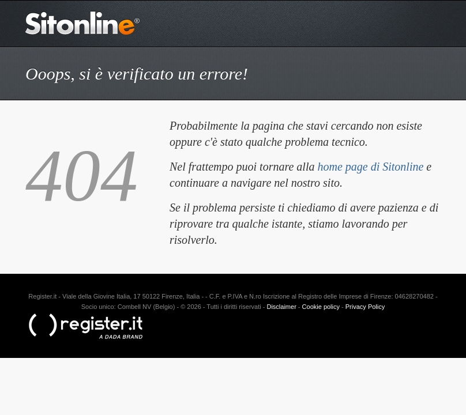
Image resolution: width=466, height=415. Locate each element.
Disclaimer (281, 306)
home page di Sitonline (370, 166)
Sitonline (83, 23)
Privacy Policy (365, 306)
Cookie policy (321, 306)
